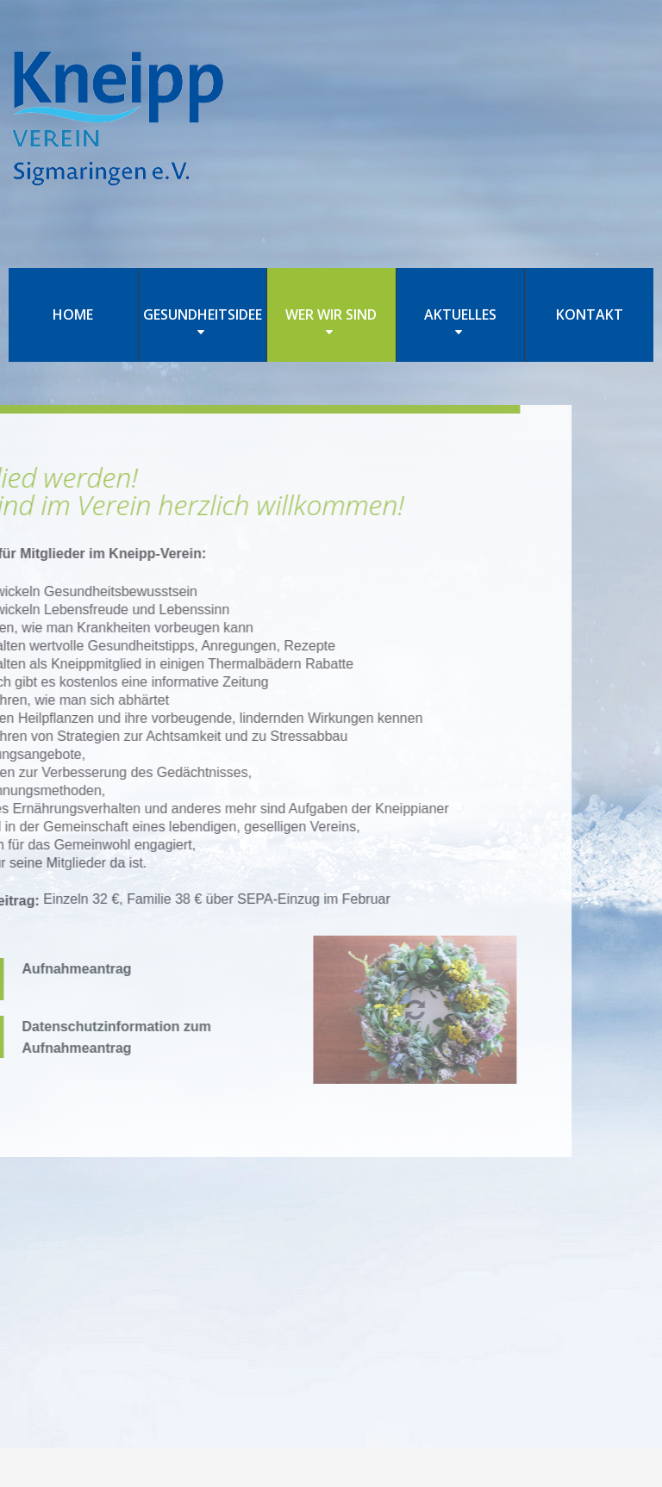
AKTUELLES (460, 314)
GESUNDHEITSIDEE (202, 314)
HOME (73, 314)
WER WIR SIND (331, 314)
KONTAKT (589, 314)
